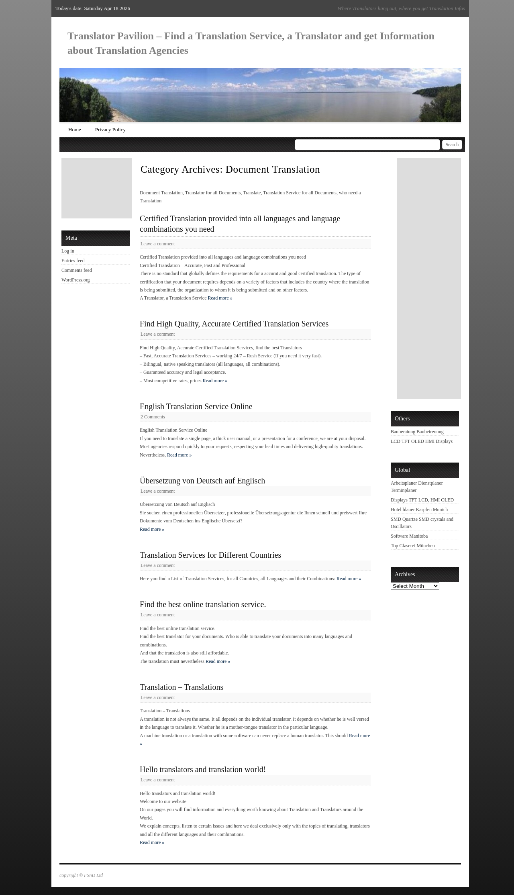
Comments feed (76, 270)
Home (74, 129)
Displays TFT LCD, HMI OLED (422, 500)
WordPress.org (75, 280)
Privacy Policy (110, 129)
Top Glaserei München (413, 545)
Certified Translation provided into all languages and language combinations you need (240, 223)
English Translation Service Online (196, 406)
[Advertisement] (97, 188)
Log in (67, 251)
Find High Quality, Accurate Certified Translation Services (234, 323)
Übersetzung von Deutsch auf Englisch (202, 480)
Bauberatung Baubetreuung (417, 431)
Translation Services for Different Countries (210, 554)
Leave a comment (158, 244)
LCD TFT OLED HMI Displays (422, 441)
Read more (220, 298)
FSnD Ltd (93, 875)
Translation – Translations (181, 687)
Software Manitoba (409, 536)
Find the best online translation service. (203, 604)
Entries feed (73, 260)
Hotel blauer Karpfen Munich (419, 509)
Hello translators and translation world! (203, 769)
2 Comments (153, 417)
